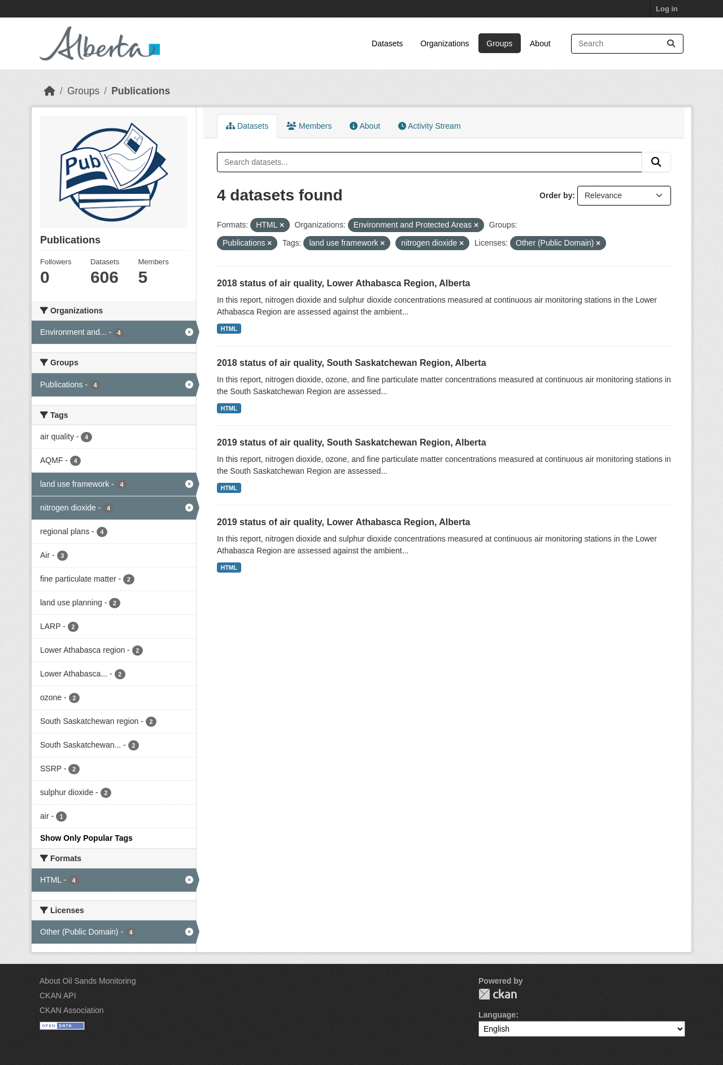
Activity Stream (429, 125)
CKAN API (58, 995)
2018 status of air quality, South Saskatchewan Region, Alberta (351, 363)
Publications (140, 91)
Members (309, 125)
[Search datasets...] (627, 44)
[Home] (49, 91)
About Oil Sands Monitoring (88, 980)
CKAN (497, 994)
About (540, 43)
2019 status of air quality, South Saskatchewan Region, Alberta (351, 442)
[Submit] (671, 44)
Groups (499, 43)
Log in (667, 9)
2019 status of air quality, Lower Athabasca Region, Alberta (343, 522)
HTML (229, 328)
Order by (555, 195)
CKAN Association (72, 1010)
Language (497, 1014)
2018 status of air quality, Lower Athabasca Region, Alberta (343, 283)
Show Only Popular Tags (86, 838)
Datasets (387, 43)
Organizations (444, 43)
